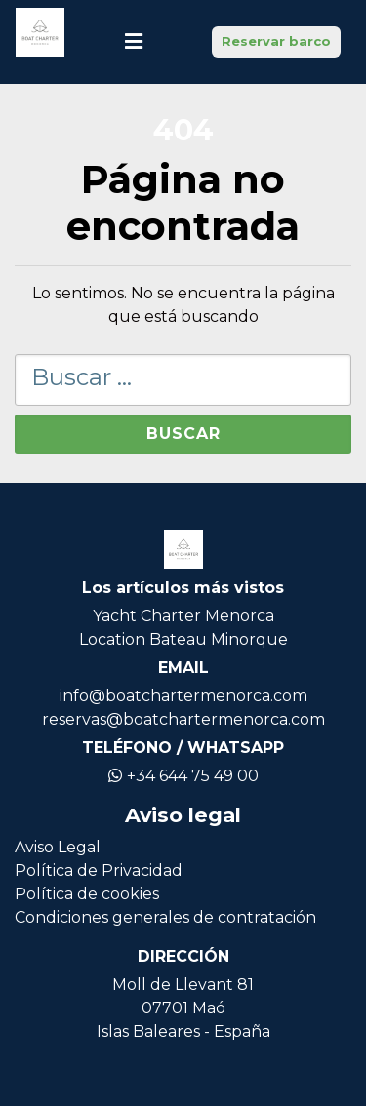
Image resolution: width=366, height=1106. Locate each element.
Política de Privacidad (99, 870)
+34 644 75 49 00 (183, 776)
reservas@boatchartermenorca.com (183, 719)
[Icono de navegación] (133, 41)
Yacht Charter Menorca (183, 616)
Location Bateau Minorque (183, 639)
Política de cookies (87, 894)
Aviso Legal (58, 847)
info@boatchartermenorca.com (183, 696)
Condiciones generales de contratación (165, 917)
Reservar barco (276, 41)
